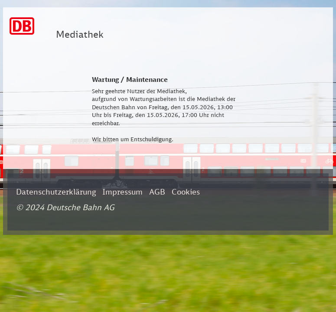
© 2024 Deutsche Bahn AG (65, 207)
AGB (157, 191)
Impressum (122, 191)
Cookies (186, 191)
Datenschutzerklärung (56, 191)
